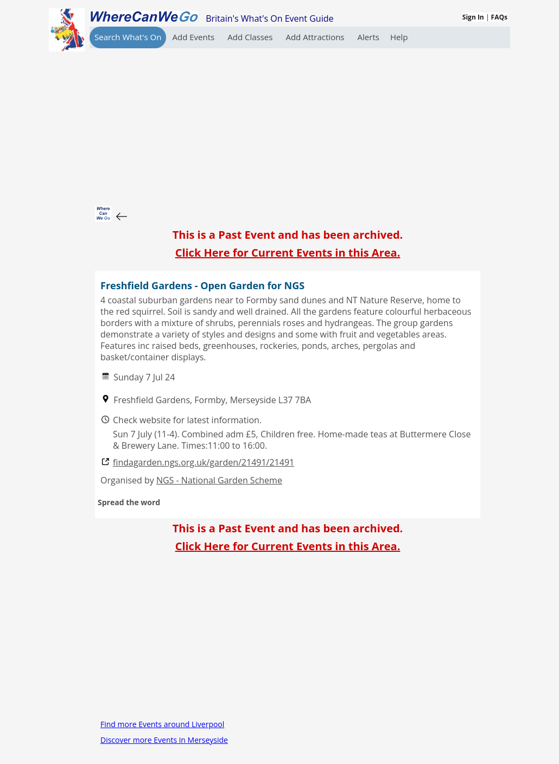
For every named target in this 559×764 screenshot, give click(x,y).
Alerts (368, 36)
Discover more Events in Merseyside (164, 740)
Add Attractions (315, 36)
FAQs (499, 17)
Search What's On (127, 36)
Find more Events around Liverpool (162, 724)
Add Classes (251, 36)
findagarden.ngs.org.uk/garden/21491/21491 (203, 462)
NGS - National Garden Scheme (219, 480)
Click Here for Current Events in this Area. (288, 252)
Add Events (194, 36)
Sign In (473, 17)
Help (399, 36)
